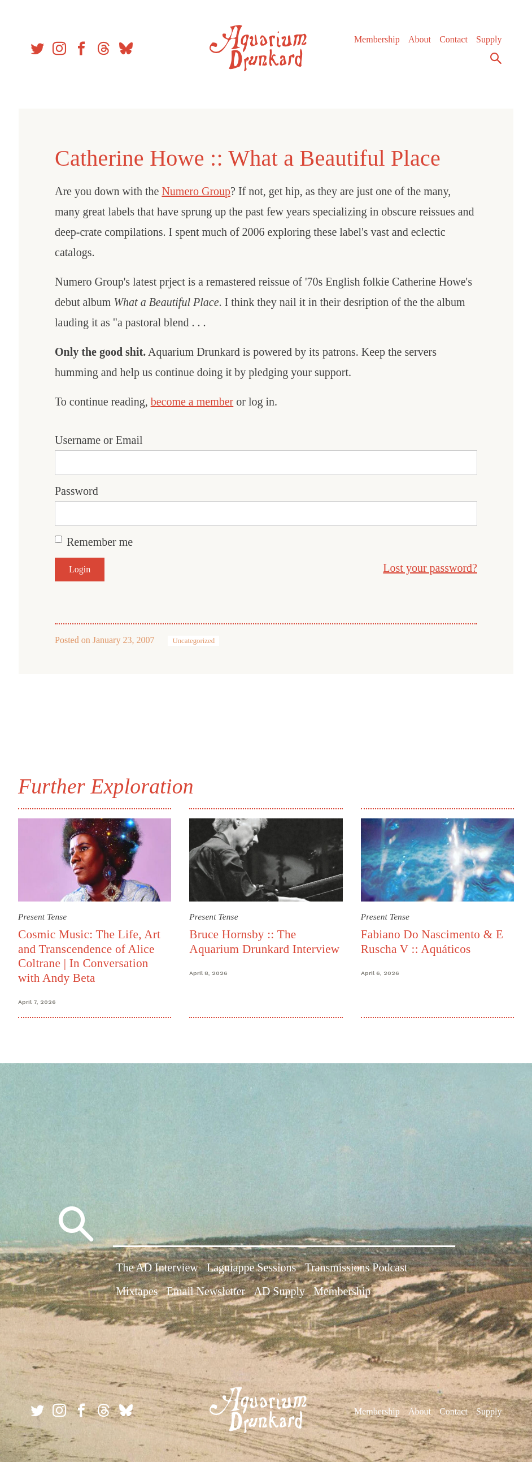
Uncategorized (193, 641)
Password (76, 491)
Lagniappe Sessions (251, 1268)
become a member (192, 401)
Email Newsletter (206, 1292)
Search (496, 58)
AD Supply (279, 1292)
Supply (489, 39)
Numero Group (196, 191)
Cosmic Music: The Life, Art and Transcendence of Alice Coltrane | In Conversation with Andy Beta (89, 956)
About (419, 39)
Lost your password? (430, 568)
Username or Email (99, 440)
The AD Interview (157, 1268)
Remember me (100, 542)
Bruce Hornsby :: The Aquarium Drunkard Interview (264, 941)
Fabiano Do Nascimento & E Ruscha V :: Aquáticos (432, 941)
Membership (377, 39)
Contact (453, 39)
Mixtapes (137, 1292)
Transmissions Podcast (355, 1268)
